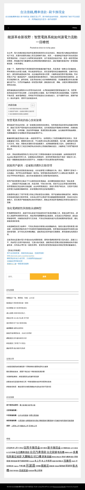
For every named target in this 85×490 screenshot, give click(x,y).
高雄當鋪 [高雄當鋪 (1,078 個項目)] (31, 470)
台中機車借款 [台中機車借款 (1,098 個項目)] (65, 448)
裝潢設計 (9, 303)
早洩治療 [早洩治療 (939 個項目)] (31, 461)
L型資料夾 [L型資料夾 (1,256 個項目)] (10, 448)
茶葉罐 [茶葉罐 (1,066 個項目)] (57, 466)
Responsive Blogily (59, 487)
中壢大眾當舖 (34, 415)
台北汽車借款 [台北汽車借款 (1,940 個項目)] (38, 451)
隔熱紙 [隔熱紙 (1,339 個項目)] (62, 466)
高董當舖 (49, 420)
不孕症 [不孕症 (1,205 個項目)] (20, 448)
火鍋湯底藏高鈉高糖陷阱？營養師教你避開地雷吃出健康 (27, 367)
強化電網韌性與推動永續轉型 (20, 114)
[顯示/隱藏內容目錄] (33, 105)
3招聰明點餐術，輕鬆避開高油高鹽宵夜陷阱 (22, 376)
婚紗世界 (9, 348)
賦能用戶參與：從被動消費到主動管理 (23, 111)
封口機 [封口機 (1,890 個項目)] (37, 456)
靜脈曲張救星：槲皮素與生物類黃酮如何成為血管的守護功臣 (28, 387)
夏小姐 (22, 405)
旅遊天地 (9, 333)
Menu (74, 28)
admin (53, 48)
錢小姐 (27, 405)
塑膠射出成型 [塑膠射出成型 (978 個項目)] (69, 452)
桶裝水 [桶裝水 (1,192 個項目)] (60, 461)
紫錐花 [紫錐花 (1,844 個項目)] (45, 465)
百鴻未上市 (33, 426)
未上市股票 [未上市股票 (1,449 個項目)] (46, 460)
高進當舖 (70, 420)
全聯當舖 (28, 420)
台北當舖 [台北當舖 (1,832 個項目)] (52, 451)
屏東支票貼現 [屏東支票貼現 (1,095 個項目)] (56, 457)
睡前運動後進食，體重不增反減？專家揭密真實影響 (25, 371)
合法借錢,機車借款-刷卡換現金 (42, 11)
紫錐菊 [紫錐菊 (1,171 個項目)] (51, 466)
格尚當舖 (63, 420)
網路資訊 (9, 338)
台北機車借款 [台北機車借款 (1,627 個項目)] (23, 452)
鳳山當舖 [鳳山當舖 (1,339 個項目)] (38, 470)
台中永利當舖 (23, 415)
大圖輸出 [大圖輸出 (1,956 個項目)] (27, 456)
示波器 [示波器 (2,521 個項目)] (30, 465)
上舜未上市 (15, 426)
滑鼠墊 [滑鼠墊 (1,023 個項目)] (73, 461)
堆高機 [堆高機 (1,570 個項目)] (60, 452)
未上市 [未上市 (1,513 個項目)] (37, 460)
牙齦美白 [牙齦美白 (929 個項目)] (16, 466)
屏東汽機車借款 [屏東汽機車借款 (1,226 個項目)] (67, 457)
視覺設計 (9, 298)
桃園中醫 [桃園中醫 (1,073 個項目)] (55, 461)
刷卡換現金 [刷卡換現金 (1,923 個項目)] (54, 447)
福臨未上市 (24, 426)
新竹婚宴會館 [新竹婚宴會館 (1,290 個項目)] (23, 461)
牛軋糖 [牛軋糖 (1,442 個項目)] (22, 465)
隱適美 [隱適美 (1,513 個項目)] (69, 465)
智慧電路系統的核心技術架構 (20, 109)
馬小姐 (32, 405)
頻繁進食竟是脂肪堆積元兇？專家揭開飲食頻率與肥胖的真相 (28, 382)
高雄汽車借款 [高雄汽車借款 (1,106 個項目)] (14, 470)
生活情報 (9, 308)
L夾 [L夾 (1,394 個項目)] (16, 447)
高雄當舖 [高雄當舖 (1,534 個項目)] (23, 470)
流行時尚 (9, 323)
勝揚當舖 (42, 420)
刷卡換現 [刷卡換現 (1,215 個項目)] (43, 448)
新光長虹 (35, 420)
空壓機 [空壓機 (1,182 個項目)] (38, 466)
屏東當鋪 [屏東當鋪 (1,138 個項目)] (14, 461)
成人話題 (9, 313)
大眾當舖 (21, 420)
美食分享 (9, 318)
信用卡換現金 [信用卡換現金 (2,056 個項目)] (31, 447)
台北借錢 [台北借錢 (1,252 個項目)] (11, 452)
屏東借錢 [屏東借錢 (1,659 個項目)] (46, 456)
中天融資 (56, 420)
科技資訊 (9, 343)
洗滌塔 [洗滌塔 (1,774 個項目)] (67, 460)
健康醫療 (9, 328)
